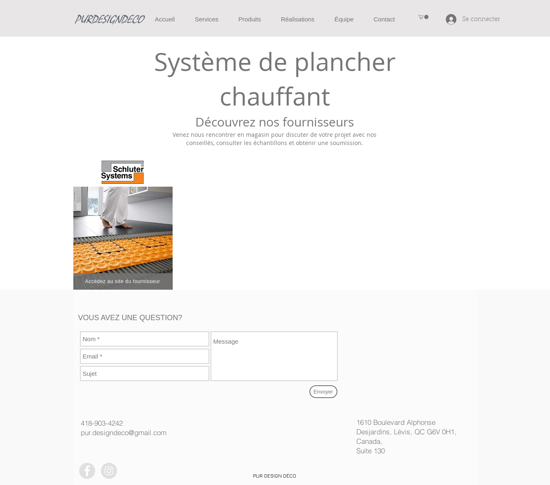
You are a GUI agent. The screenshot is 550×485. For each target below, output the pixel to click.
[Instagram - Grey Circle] (109, 471)
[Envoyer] (323, 391)
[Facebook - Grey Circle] (87, 471)
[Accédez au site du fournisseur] (122, 281)
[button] (423, 17)
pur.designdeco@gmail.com (123, 432)
